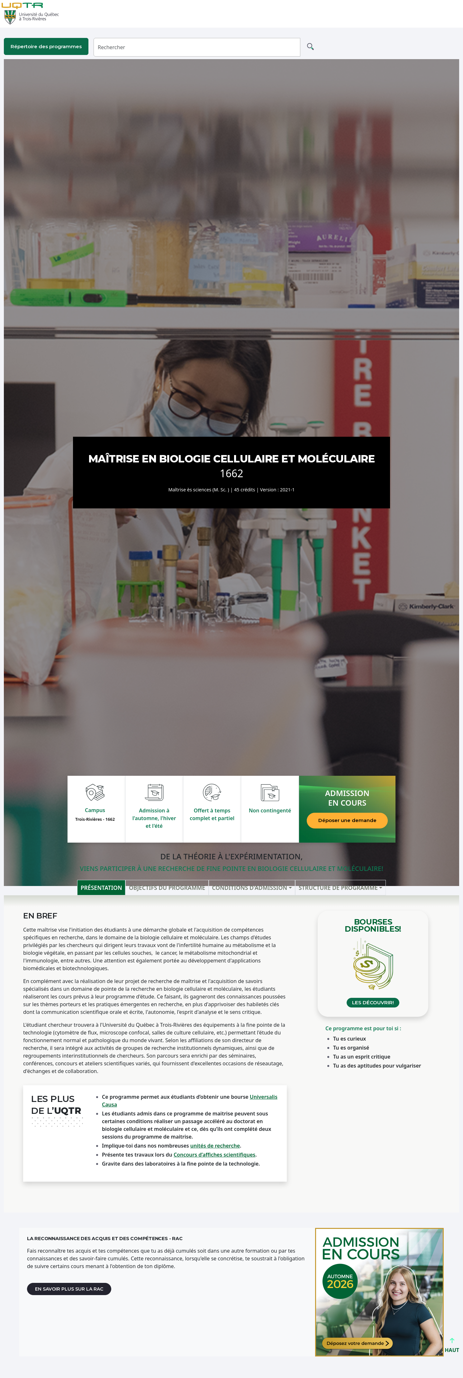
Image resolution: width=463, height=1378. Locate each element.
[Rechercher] (197, 47)
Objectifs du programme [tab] (167, 887)
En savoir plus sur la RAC (69, 1289)
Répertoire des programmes (46, 46)
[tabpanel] (231, 1053)
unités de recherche (215, 1145)
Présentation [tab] (101, 887)
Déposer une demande (347, 820)
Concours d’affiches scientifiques (214, 1154)
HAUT (452, 1347)
